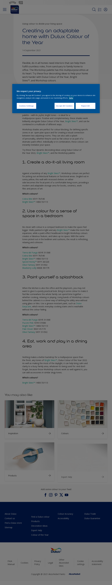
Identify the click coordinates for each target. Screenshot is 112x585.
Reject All (85, 106)
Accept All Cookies (64, 106)
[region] (56, 98)
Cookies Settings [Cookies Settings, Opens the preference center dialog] (26, 106)
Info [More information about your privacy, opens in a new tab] (71, 98)
